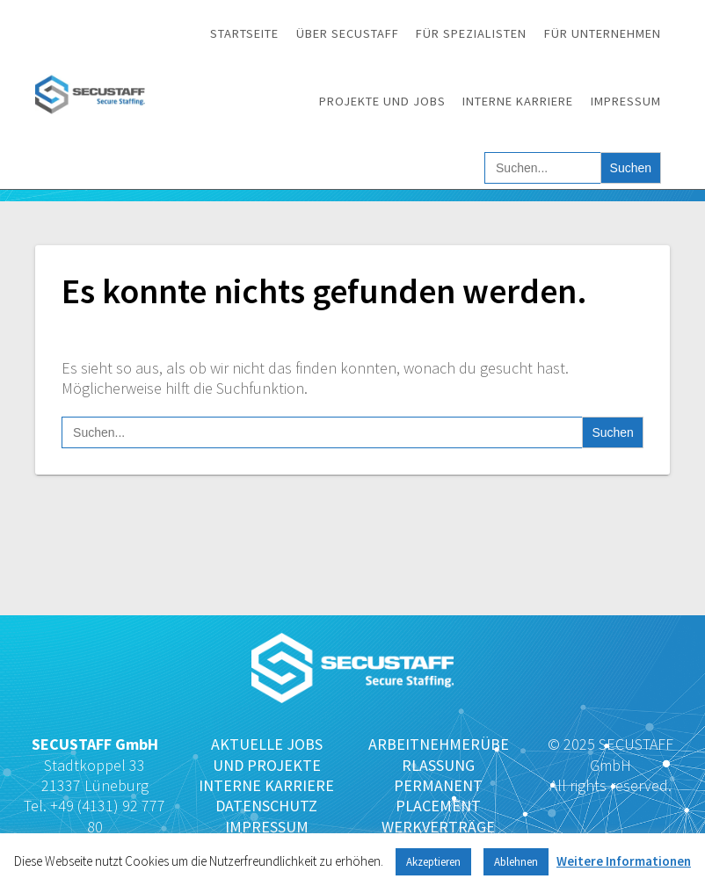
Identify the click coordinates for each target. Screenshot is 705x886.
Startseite (244, 33)
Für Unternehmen (602, 33)
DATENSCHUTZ (266, 805)
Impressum (626, 101)
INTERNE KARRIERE (266, 785)
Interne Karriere (517, 101)
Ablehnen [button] (516, 861)
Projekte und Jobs (382, 101)
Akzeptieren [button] (433, 861)
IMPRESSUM (267, 827)
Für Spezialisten (471, 33)
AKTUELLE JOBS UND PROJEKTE (267, 754)
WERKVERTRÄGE (438, 827)
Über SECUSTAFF (347, 33)
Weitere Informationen (623, 861)
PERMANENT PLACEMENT (438, 795)
